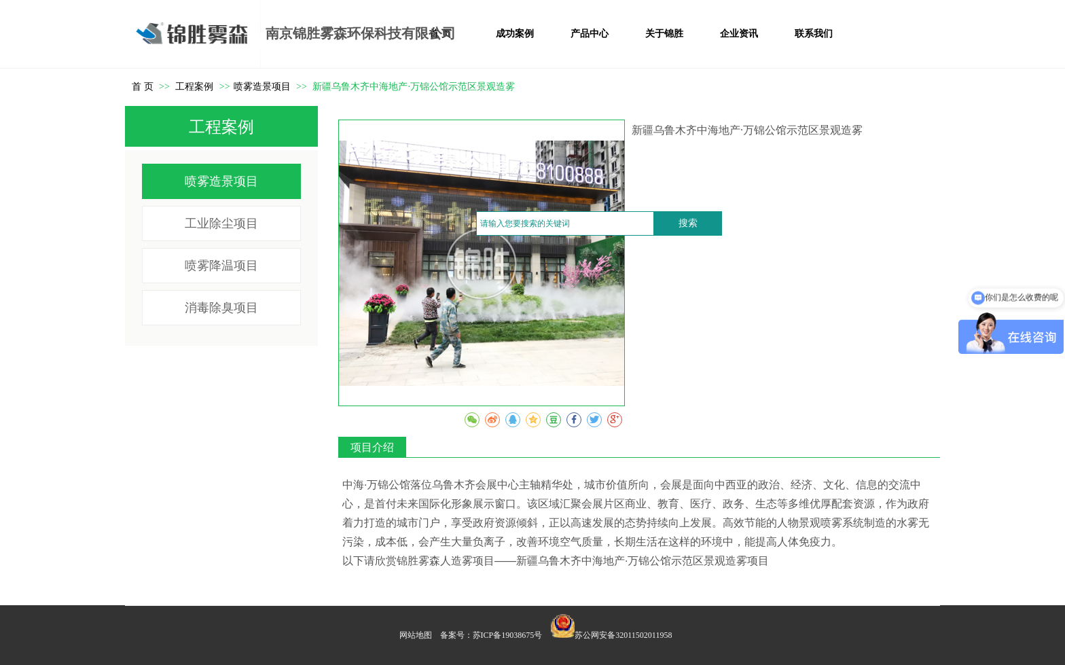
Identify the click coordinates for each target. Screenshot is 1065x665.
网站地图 (415, 635)
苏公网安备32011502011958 (623, 635)
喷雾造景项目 (262, 87)
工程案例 (195, 87)
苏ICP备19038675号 (508, 635)
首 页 (143, 87)
